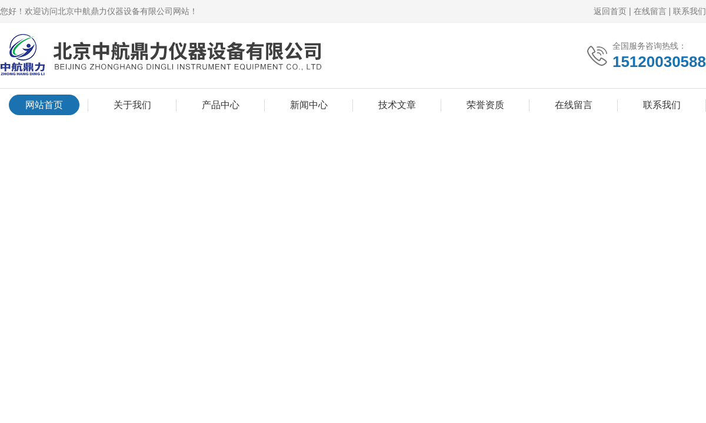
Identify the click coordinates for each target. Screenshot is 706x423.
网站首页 (44, 105)
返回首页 (610, 11)
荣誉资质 (485, 105)
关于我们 (132, 105)
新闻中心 (309, 105)
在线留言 (650, 11)
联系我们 (689, 11)
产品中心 (220, 105)
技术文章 (397, 105)
